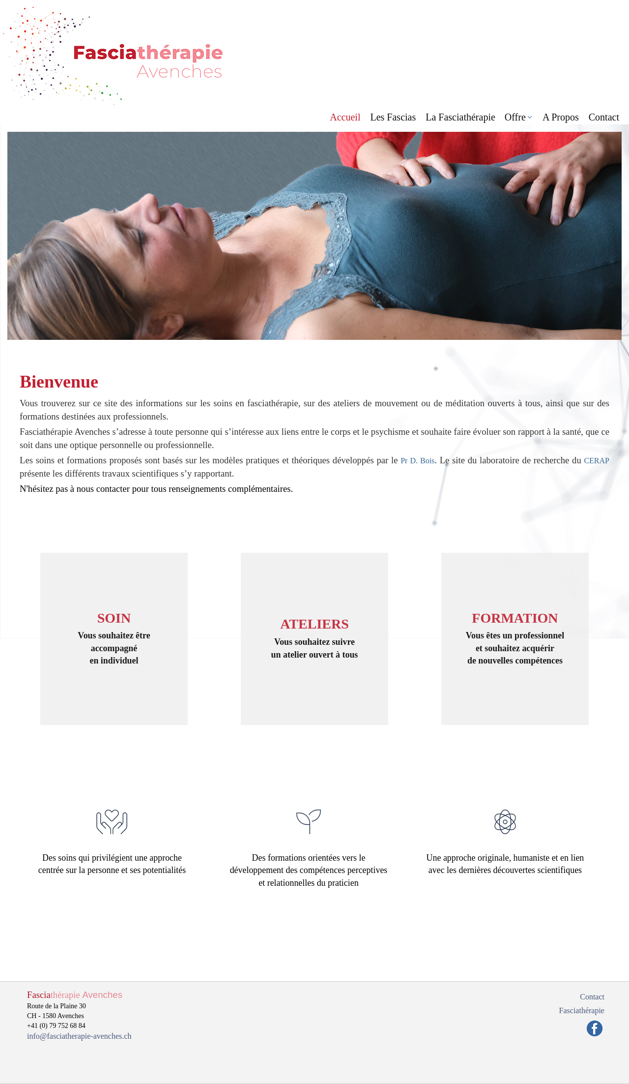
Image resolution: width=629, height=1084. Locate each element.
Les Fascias (393, 117)
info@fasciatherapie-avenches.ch (79, 1036)
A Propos (561, 117)
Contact (604, 117)
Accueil (345, 117)
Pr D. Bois (417, 460)
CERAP (596, 460)
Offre (515, 117)
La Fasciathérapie (460, 117)
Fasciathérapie (581, 1010)
